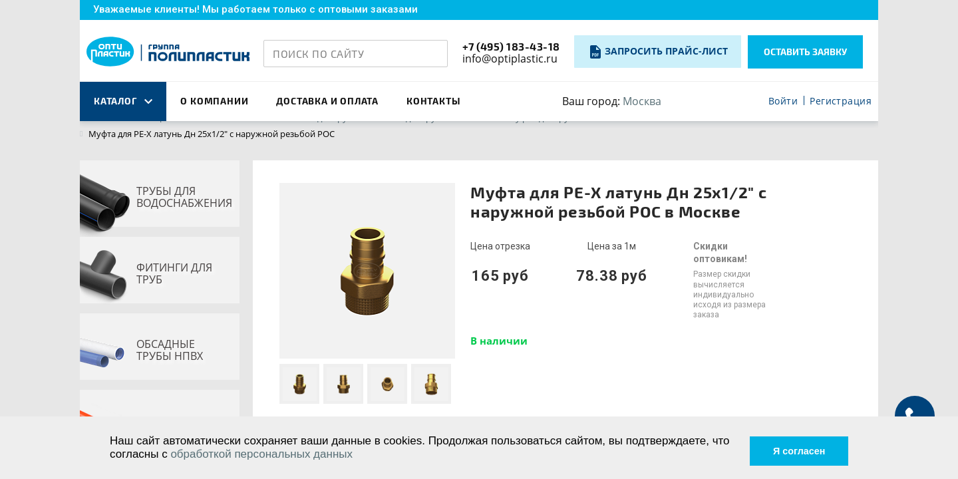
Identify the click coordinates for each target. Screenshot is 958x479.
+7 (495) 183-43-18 (511, 46)
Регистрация (841, 101)
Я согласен (791, 446)
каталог (123, 100)
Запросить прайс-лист (666, 51)
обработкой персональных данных (282, 453)
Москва (642, 101)
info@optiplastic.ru (510, 58)
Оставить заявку (805, 51)
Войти (783, 101)
